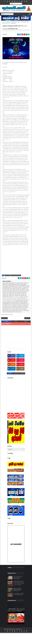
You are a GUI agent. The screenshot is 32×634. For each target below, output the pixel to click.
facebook (26, 322)
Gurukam (7, 21)
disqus (16, 322)
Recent (10, 374)
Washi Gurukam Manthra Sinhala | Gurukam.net (17, 590)
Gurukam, (14, 31)
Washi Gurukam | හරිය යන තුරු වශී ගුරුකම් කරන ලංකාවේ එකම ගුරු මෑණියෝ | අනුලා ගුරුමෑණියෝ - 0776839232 (16, 585)
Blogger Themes (24, 630)
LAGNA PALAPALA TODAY (15, 21)
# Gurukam (7, 275)
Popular (16, 374)
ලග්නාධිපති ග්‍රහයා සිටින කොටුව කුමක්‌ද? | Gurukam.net (18, 578)
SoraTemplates (12, 630)
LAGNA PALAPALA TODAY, (21, 31)
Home (4, 21)
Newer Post (4, 318)
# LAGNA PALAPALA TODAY (15, 275)
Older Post (27, 318)
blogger (6, 322)
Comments (22, 374)
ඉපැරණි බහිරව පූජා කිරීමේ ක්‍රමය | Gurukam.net (18, 595)
